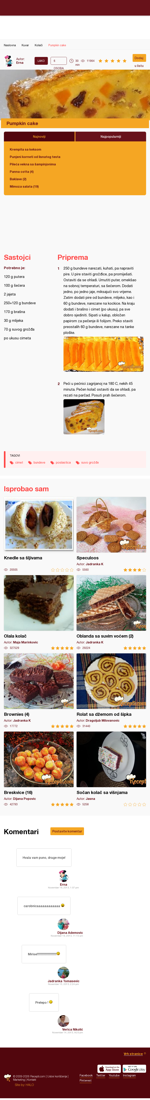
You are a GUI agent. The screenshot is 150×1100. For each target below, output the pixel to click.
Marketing (19, 1081)
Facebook (86, 1077)
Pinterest (86, 1082)
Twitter (100, 1077)
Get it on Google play (134, 1070)
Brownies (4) (39, 690)
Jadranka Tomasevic (63, 982)
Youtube (114, 1077)
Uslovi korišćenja (57, 1078)
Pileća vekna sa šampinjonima (33, 164)
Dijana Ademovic (70, 933)
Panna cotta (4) (22, 171)
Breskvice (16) (39, 769)
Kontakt (31, 1081)
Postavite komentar (67, 831)
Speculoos (111, 534)
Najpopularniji (111, 136)
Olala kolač (39, 612)
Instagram (129, 1077)
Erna (19, 62)
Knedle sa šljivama (39, 534)
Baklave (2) (18, 179)
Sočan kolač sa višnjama (111, 769)
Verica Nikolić (72, 1031)
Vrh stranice (133, 1055)
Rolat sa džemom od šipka (111, 690)
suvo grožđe (90, 462)
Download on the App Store (109, 1070)
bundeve (39, 462)
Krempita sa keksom (25, 149)
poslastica (63, 462)
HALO (30, 1086)
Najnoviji (39, 136)
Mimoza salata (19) (24, 186)
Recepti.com (75, 7)
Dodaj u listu (139, 59)
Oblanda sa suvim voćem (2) (111, 612)
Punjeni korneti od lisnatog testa (35, 157)
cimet (19, 462)
